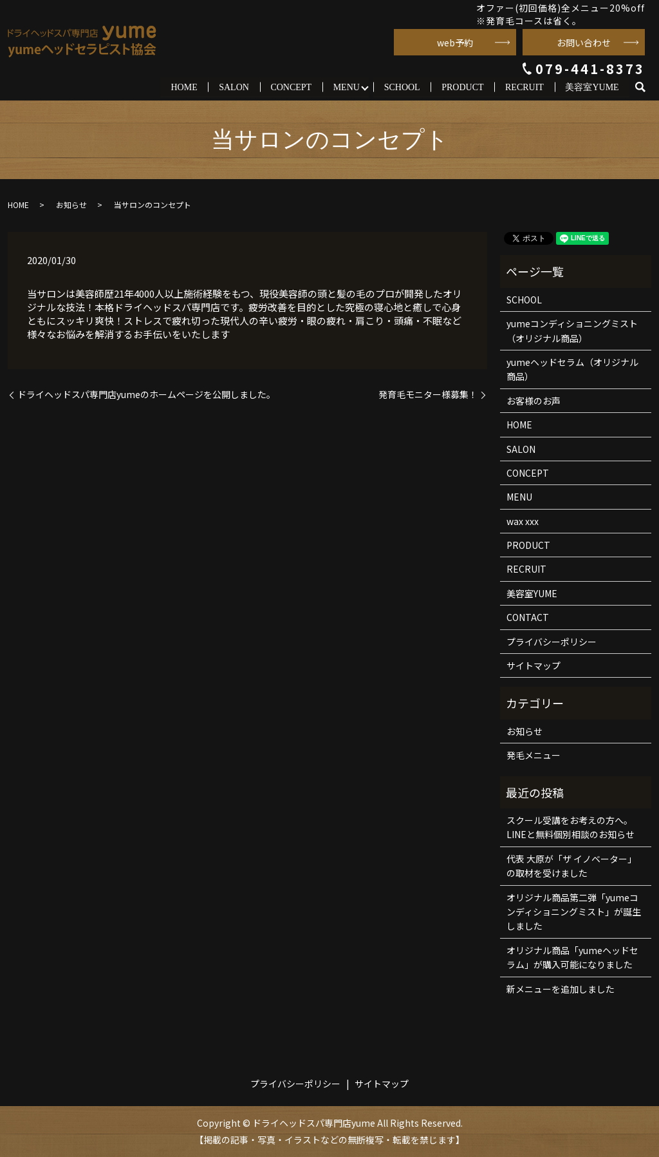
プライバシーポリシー (551, 641)
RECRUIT (524, 86)
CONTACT (527, 617)
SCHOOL (402, 86)
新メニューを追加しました (560, 988)
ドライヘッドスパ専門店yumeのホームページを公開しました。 (146, 394)
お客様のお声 (533, 400)
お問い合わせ (584, 42)
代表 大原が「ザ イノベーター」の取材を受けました (571, 865)
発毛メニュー (533, 755)
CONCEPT (290, 86)
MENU (346, 86)
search (645, 87)
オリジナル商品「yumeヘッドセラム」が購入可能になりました (572, 957)
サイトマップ (533, 666)
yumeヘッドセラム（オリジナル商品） (572, 369)
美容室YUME (591, 86)
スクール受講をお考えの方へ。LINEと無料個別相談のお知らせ (570, 827)
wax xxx (522, 521)
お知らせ (71, 205)
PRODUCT (462, 86)
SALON (234, 86)
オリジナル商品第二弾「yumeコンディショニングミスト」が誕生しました (573, 912)
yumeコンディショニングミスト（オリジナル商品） (572, 331)
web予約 (455, 42)
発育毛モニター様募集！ (428, 394)
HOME (184, 86)
